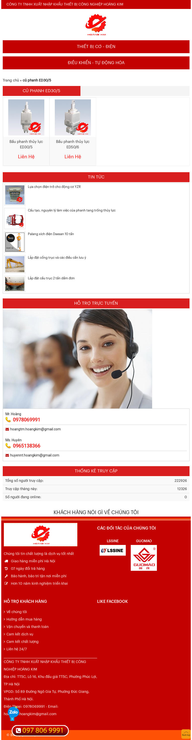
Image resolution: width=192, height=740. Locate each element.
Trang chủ (11, 80)
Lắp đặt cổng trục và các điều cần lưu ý (57, 257)
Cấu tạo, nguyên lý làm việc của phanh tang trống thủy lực (72, 210)
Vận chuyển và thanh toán (27, 627)
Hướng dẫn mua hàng (24, 619)
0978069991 (26, 420)
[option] (112, 546)
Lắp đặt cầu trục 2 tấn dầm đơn (51, 278)
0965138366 (26, 446)
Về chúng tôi (16, 612)
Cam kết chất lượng (22, 642)
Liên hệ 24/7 (16, 649)
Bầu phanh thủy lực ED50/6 (73, 144)
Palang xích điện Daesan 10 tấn (51, 234)
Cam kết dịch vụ (19, 634)
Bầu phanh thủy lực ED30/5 (26, 144)
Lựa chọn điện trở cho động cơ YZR (54, 186)
